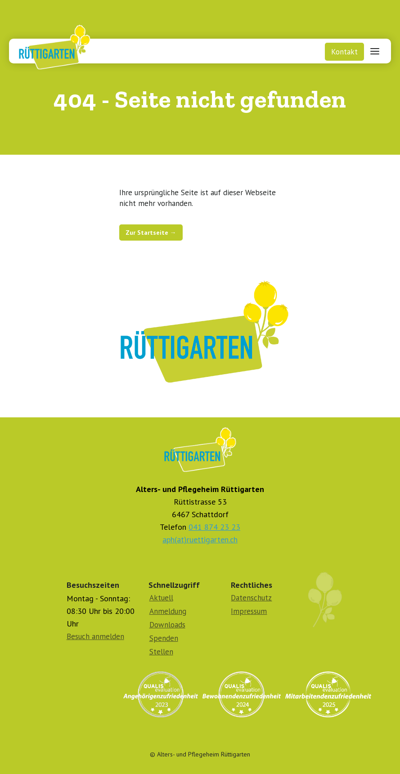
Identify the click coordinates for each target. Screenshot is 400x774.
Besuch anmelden (95, 636)
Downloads (167, 625)
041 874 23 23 (214, 527)
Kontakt (344, 52)
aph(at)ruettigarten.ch (200, 539)
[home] (51, 45)
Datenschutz (251, 598)
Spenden (163, 638)
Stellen (161, 652)
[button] (374, 51)
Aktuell (161, 598)
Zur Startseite (151, 232)
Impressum (249, 611)
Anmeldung (167, 611)
